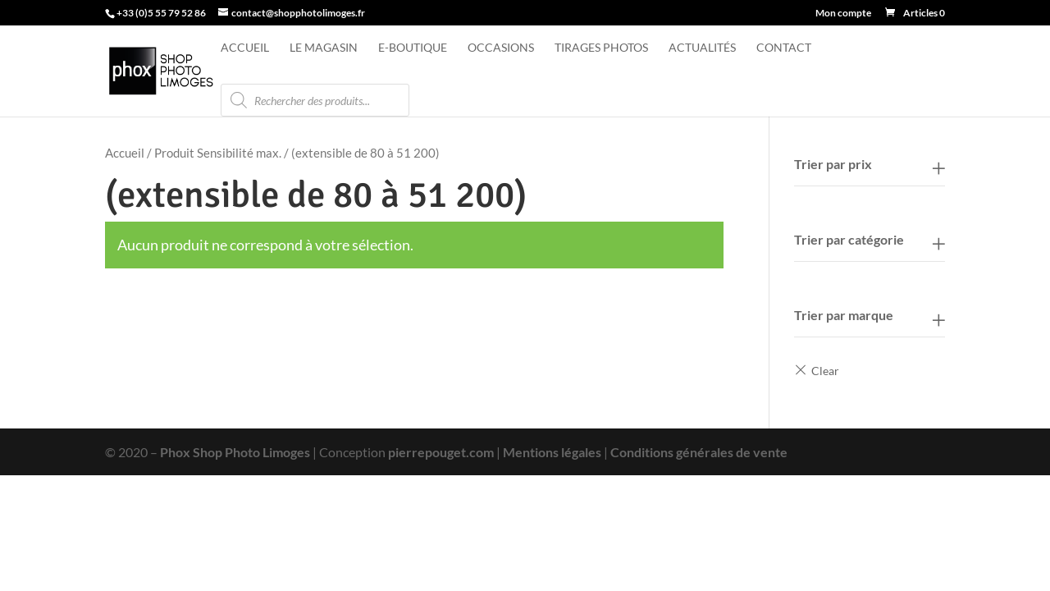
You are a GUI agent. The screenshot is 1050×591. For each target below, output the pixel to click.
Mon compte (843, 13)
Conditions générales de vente (699, 452)
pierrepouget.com (441, 452)
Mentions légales (552, 452)
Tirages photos (601, 48)
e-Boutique (412, 48)
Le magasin (324, 48)
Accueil (245, 48)
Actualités (702, 48)
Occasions (501, 48)
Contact (783, 48)
